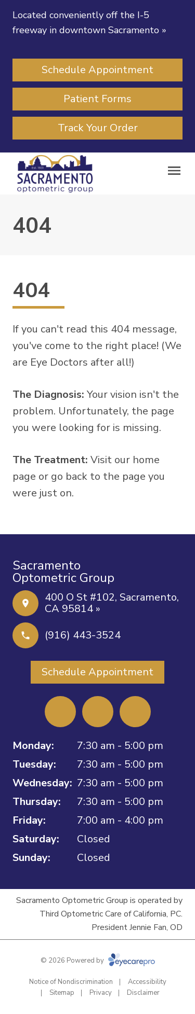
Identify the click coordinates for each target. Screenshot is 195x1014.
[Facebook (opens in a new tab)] (60, 711)
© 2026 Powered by (98, 960)
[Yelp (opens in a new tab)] (97, 711)
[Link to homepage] (55, 173)
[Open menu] (174, 170)
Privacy (100, 992)
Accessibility (147, 982)
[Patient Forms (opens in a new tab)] (97, 99)
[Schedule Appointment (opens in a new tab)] (97, 70)
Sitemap (61, 992)
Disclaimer (143, 992)
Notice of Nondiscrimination (71, 982)
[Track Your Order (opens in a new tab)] (97, 128)
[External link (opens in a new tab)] (135, 711)
